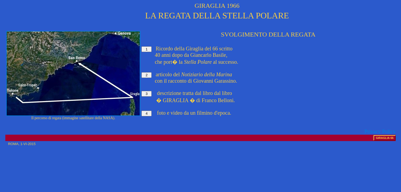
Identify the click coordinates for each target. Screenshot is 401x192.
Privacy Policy (380, 131)
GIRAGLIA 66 (385, 137)
